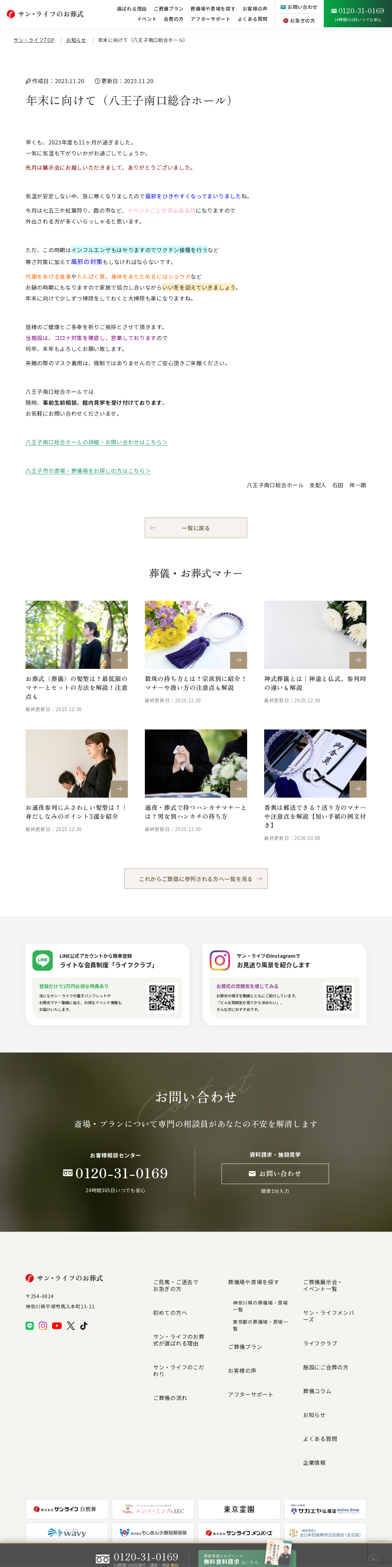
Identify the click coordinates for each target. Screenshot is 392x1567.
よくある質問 (253, 18)
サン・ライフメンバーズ (334, 1295)
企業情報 (314, 1368)
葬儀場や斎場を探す (253, 1276)
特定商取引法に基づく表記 (244, 1530)
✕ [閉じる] (373, 1551)
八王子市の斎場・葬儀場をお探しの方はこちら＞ (88, 470)
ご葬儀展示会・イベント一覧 (323, 1279)
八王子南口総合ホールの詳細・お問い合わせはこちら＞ (97, 442)
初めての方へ (170, 1295)
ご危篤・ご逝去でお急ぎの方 (176, 1279)
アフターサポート (211, 18)
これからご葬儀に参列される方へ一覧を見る (196, 879)
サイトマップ (145, 1530)
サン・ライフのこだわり (184, 1326)
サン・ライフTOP (34, 39)
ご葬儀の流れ (170, 1338)
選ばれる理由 (132, 8)
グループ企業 (288, 1529)
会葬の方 (174, 18)
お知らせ (76, 39)
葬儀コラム (317, 1331)
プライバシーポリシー (105, 1530)
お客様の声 (242, 1341)
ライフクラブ (320, 1307)
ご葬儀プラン (245, 1329)
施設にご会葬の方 (326, 1319)
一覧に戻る (196, 528)
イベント (147, 18)
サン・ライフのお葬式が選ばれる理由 (184, 1311)
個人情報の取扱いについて (188, 1530)
